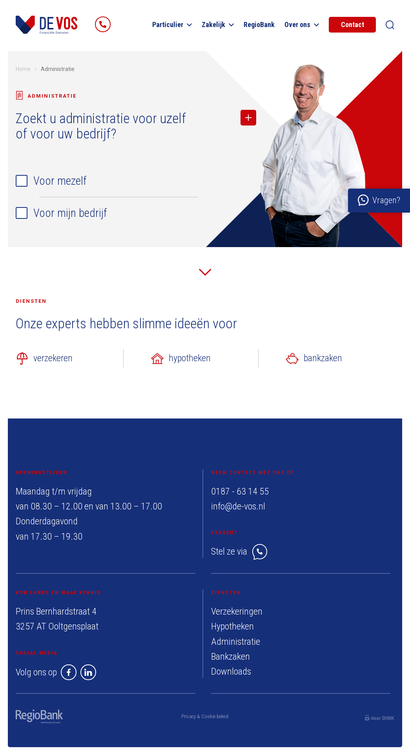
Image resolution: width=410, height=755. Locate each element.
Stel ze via (239, 551)
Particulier (172, 24)
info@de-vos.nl (238, 506)
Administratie (235, 641)
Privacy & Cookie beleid (204, 716)
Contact (352, 24)
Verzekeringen (236, 611)
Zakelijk (218, 24)
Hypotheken (232, 626)
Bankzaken (230, 656)
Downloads (231, 671)
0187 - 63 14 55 (240, 491)
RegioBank (259, 24)
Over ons (301, 24)
